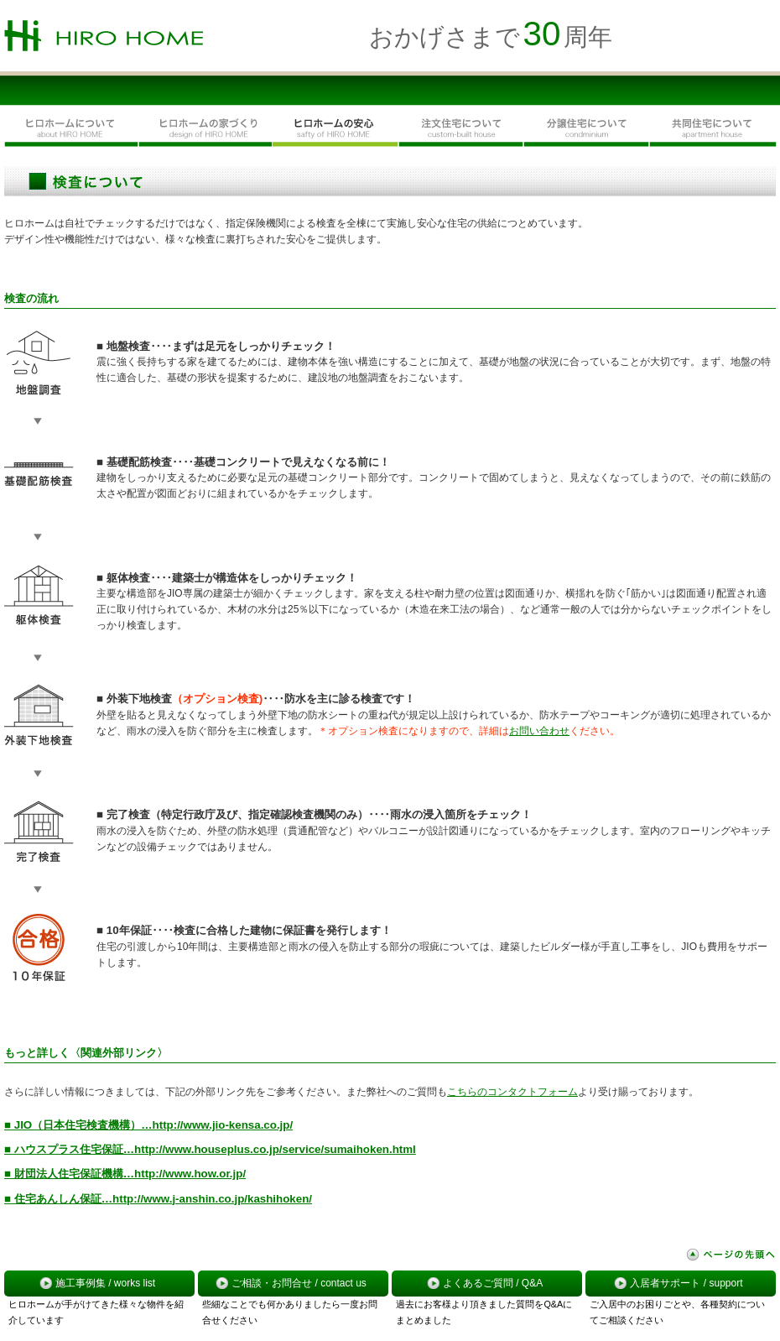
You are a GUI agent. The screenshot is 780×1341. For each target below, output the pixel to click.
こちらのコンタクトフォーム (512, 1092)
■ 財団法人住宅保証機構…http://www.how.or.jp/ (125, 1173)
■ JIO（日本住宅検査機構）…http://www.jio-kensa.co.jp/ (148, 1125)
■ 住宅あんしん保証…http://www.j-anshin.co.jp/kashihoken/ (158, 1198)
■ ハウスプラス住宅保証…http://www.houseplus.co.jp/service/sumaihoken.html (210, 1149)
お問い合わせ (539, 731)
